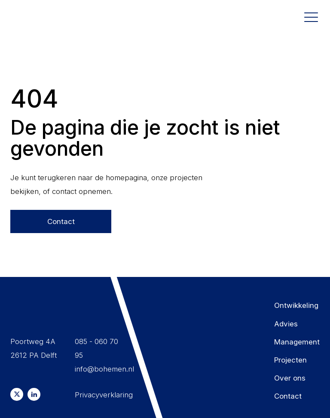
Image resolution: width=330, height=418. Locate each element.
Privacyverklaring (101, 394)
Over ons (290, 378)
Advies (286, 324)
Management (297, 342)
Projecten (290, 360)
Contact (61, 221)
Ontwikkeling (296, 305)
